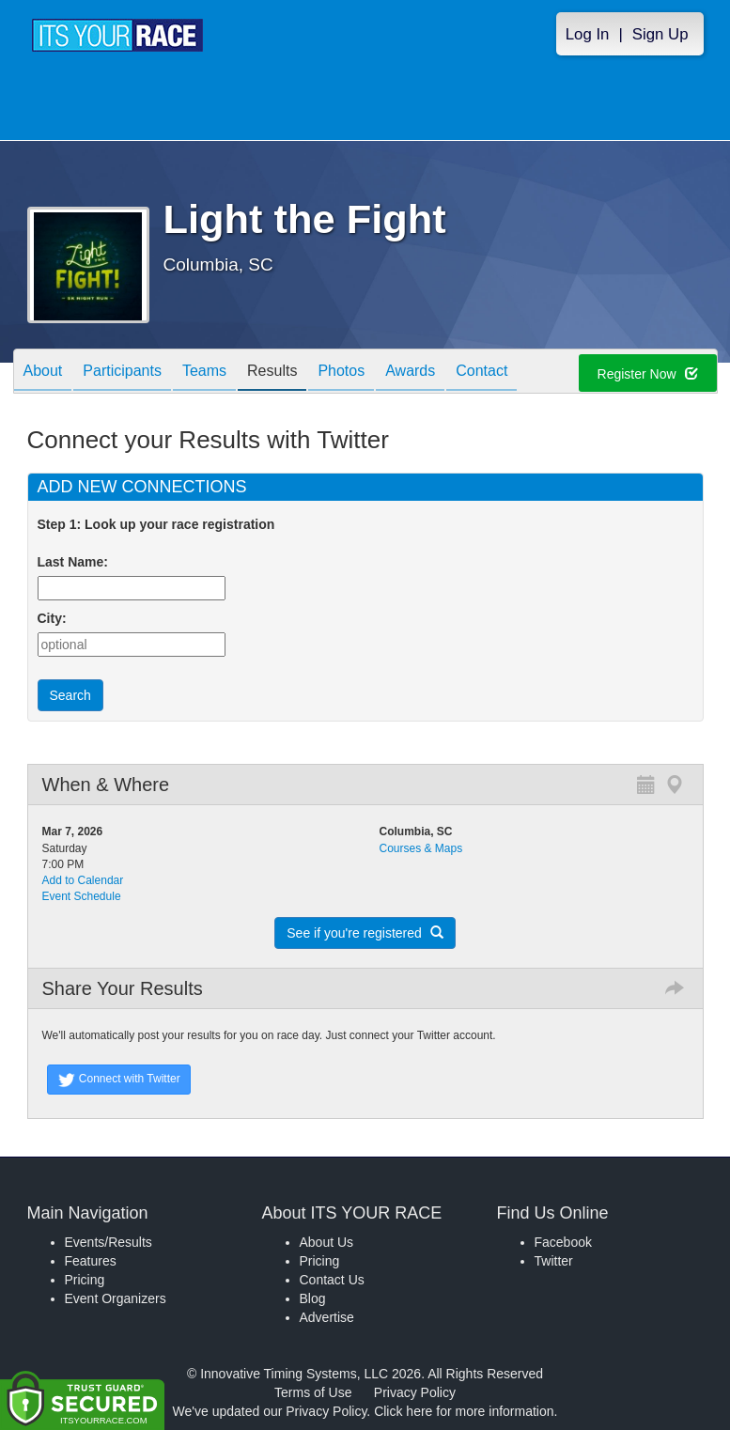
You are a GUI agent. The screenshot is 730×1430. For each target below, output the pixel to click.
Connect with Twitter (118, 1079)
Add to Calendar (83, 880)
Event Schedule (81, 896)
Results (272, 373)
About (43, 373)
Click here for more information (463, 1411)
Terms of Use (312, 1392)
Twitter (554, 1260)
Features (90, 1260)
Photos (341, 373)
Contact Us (332, 1279)
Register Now (648, 373)
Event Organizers (115, 1298)
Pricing (85, 1279)
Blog (313, 1298)
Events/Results (108, 1242)
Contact (481, 373)
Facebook (563, 1242)
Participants (122, 373)
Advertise (327, 1317)
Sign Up (660, 34)
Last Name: (77, 561)
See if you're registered (365, 932)
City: (52, 618)
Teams (204, 373)
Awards (410, 373)
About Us (327, 1242)
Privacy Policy (415, 1392)
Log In (588, 34)
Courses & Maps (421, 848)
